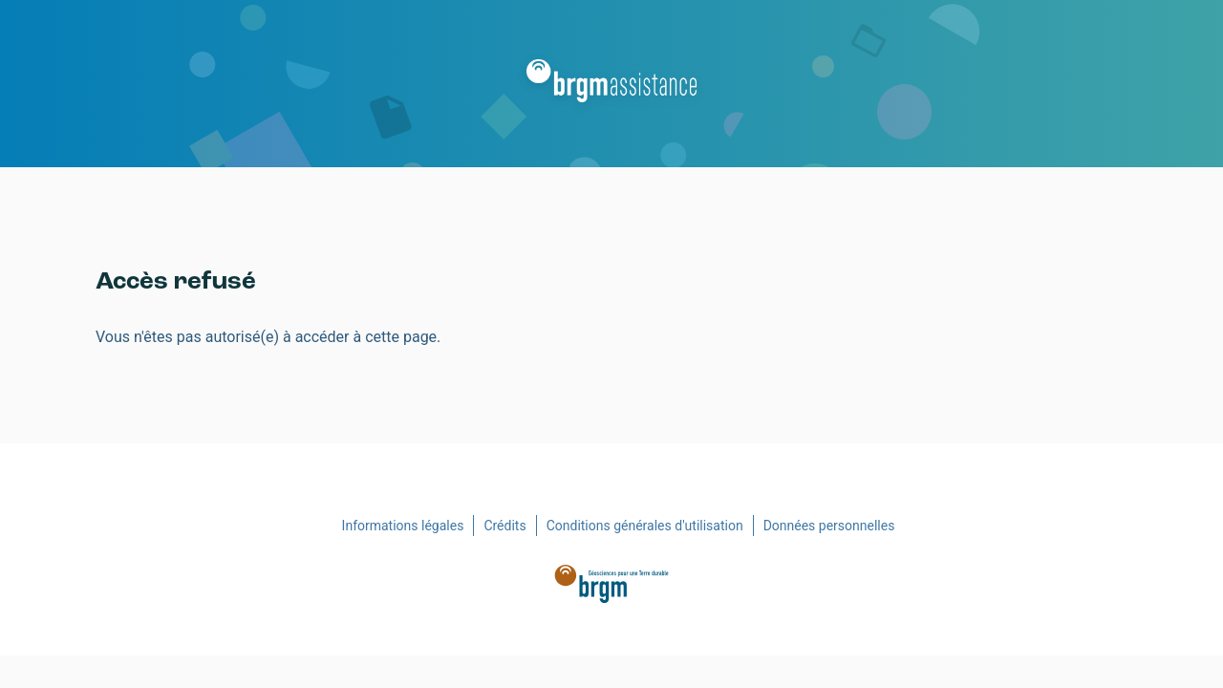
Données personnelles (829, 525)
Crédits (504, 525)
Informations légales (403, 525)
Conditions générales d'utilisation (645, 525)
